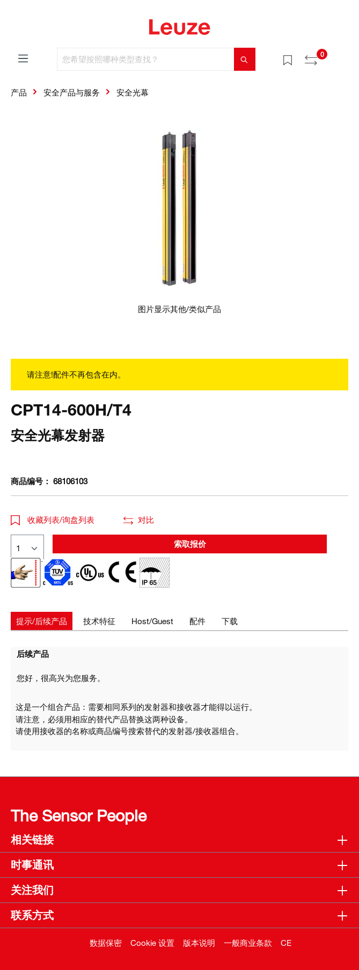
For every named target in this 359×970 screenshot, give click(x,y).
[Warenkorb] (341, 56)
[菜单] (23, 58)
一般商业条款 (248, 942)
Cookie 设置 (152, 942)
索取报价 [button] (190, 544)
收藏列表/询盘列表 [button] (52, 519)
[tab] (41, 621)
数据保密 (106, 942)
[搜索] (244, 59)
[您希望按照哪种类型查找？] (146, 59)
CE (286, 942)
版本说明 (199, 942)
